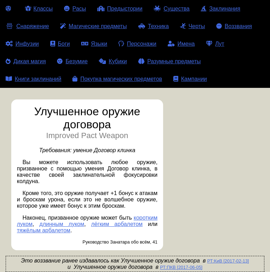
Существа (171, 9)
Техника (153, 26)
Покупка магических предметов (117, 79)
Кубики (113, 61)
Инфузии (22, 44)
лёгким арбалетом (116, 224)
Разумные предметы (169, 61)
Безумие (72, 61)
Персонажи (137, 44)
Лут (215, 44)
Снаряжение (27, 26)
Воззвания (234, 26)
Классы (39, 9)
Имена (181, 44)
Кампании (190, 79)
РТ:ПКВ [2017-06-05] (181, 267)
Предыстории (120, 9)
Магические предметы (93, 26)
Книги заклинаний (33, 79)
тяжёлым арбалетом (43, 230)
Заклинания (220, 9)
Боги (60, 44)
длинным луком (61, 224)
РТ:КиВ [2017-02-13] (228, 261)
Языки (94, 44)
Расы (75, 9)
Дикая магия (26, 61)
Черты (192, 26)
